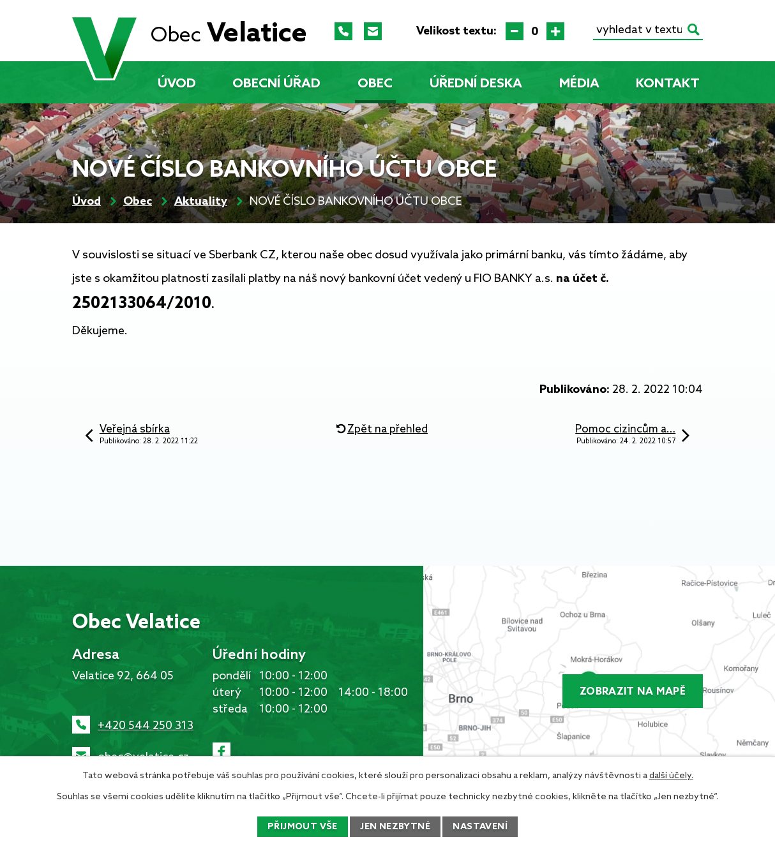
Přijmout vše (302, 827)
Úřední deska (476, 84)
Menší (514, 31)
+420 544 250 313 (145, 726)
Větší (555, 31)
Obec (375, 84)
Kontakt (668, 84)
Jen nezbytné (395, 827)
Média (579, 84)
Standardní (535, 31)
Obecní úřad (276, 84)
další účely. (671, 776)
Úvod (177, 84)
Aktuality (200, 202)
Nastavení (480, 827)
